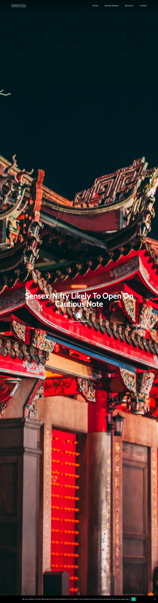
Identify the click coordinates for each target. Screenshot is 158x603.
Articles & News (111, 6)
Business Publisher (79, 321)
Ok (133, 599)
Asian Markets (79, 286)
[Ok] (155, 599)
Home (95, 6)
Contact (143, 6)
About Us (129, 6)
